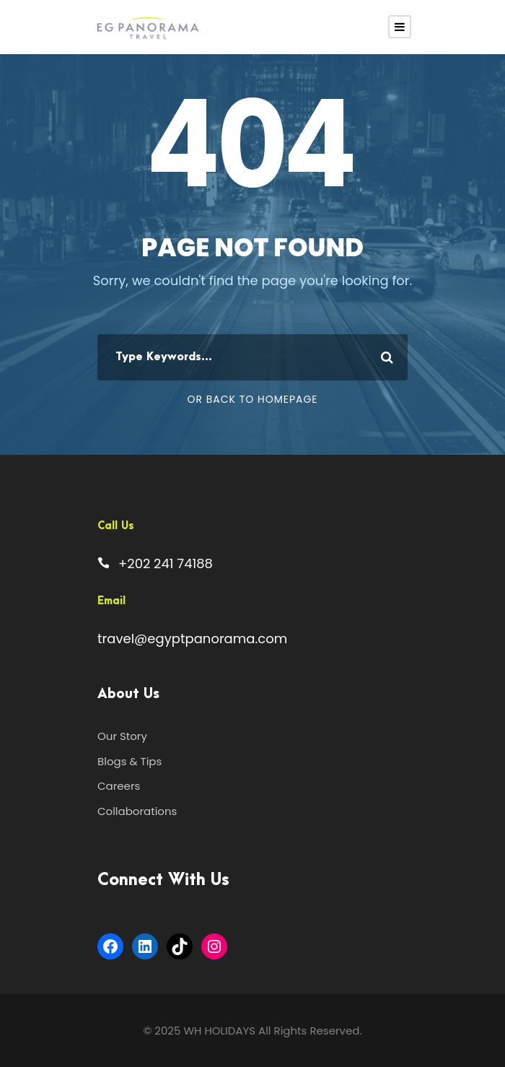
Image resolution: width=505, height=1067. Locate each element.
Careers (118, 785)
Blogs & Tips (129, 761)
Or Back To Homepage (252, 399)
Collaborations (137, 811)
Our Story (122, 736)
